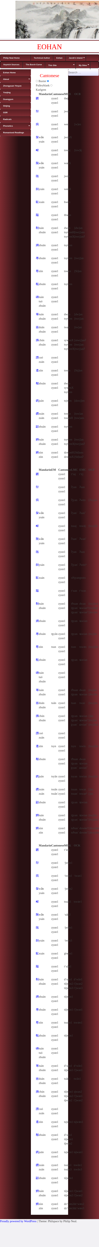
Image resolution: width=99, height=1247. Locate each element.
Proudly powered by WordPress (18, 1221)
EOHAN (49, 47)
